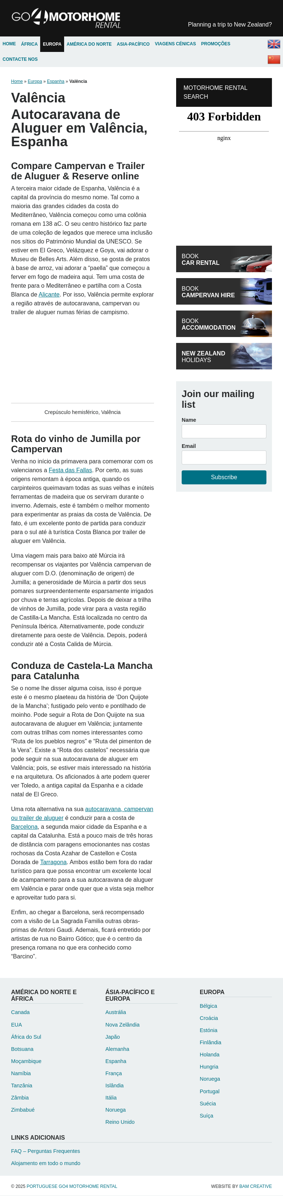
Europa (52, 44)
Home (9, 44)
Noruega (115, 1110)
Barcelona (24, 827)
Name (189, 421)
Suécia (208, 1104)
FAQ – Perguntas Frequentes (45, 1152)
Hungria (209, 1067)
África (29, 44)
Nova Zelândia (122, 1025)
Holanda (210, 1055)
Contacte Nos (20, 60)
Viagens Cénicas (175, 44)
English (274, 44)
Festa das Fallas (70, 471)
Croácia (209, 1019)
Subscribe (224, 478)
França (113, 1074)
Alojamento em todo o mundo (45, 1164)
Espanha (55, 82)
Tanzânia (21, 1086)
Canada (20, 1013)
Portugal (210, 1092)
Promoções (215, 44)
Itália (110, 1098)
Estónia (208, 1031)
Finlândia (210, 1043)
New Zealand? (230, 24)
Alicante (49, 295)
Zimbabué (23, 1110)
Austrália (115, 1013)
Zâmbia (20, 1098)
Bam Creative (256, 1186)
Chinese (274, 60)
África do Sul (26, 1037)
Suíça (206, 1116)
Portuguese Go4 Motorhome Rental (70, 18)
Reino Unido (119, 1123)
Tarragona (53, 863)
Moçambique (26, 1062)
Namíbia (21, 1074)
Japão (112, 1037)
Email (189, 447)
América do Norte (89, 44)
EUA (16, 1025)
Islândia (114, 1086)
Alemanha (117, 1049)
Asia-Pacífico (133, 44)
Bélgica (208, 1006)
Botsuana (22, 1049)
